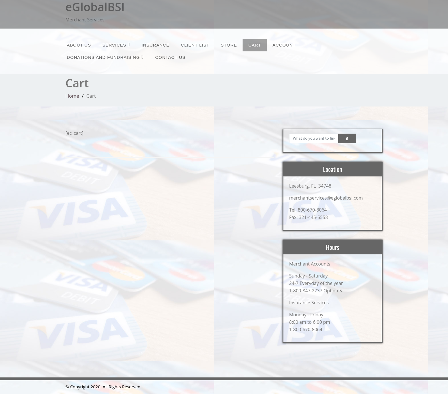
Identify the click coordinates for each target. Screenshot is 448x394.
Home (72, 96)
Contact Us (170, 57)
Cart (254, 45)
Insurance (155, 45)
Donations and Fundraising (105, 57)
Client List (195, 45)
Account (284, 45)
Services (116, 44)
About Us (79, 45)
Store (229, 45)
